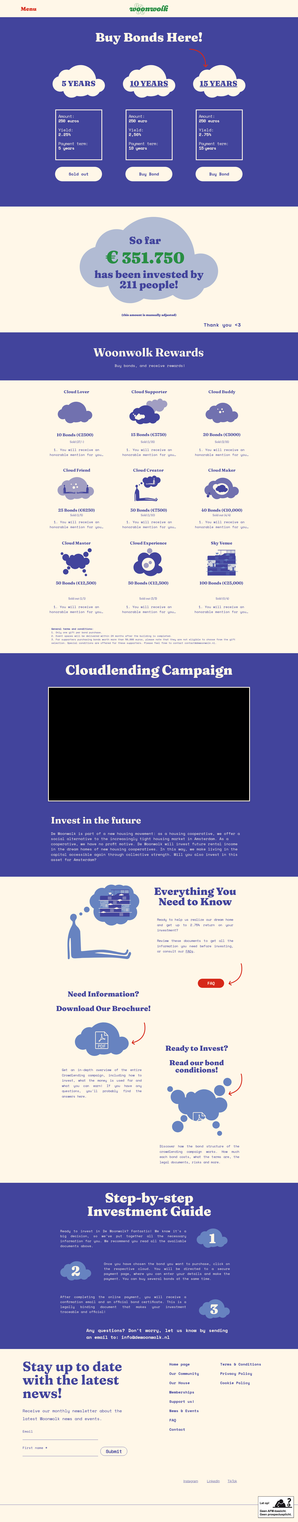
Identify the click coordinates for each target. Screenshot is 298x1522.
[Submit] (113, 1451)
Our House (179, 1382)
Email (28, 1431)
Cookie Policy (235, 1382)
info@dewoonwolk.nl (145, 1337)
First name (33, 1447)
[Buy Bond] (148, 174)
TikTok (232, 1481)
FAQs (189, 951)
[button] (32, 9)
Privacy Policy (236, 1373)
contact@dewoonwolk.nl (200, 643)
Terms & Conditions (240, 1364)
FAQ (172, 1420)
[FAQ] (211, 983)
